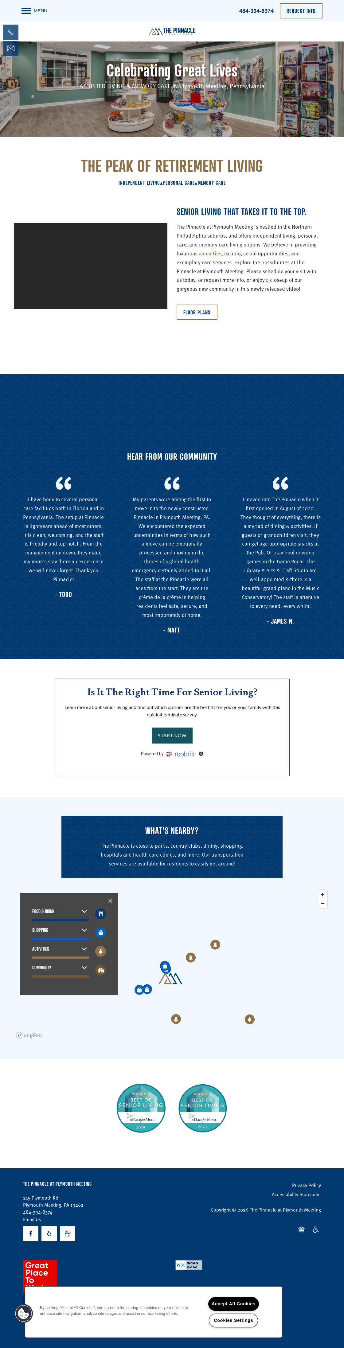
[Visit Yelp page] (49, 1233)
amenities (210, 253)
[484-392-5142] (10, 32)
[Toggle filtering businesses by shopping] (100, 932)
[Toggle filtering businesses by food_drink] (100, 914)
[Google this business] (67, 1233)
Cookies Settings (233, 1320)
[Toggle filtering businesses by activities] (100, 951)
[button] (301, 10)
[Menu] (34, 11)
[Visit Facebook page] (30, 1233)
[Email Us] (10, 48)
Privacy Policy (306, 1184)
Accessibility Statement (296, 1194)
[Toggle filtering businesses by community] (100, 970)
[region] (172, 964)
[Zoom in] (322, 894)
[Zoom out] (322, 903)
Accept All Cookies (234, 1303)
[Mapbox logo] (29, 1035)
